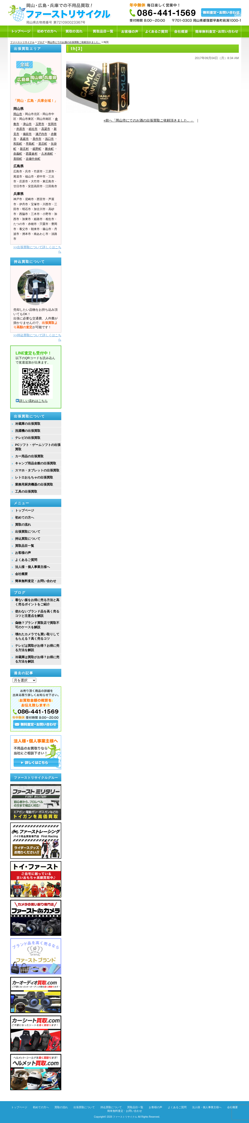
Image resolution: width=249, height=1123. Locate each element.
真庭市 (24, 139)
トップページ (24, 510)
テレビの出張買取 (27, 438)
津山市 (27, 124)
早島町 (30, 143)
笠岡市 (52, 124)
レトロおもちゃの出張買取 (34, 477)
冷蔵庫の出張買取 (27, 423)
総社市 (33, 129)
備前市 (27, 134)
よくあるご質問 (26, 560)
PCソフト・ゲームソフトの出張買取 (38, 447)
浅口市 (49, 139)
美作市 (37, 139)
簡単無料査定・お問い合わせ (35, 581)
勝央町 (49, 148)
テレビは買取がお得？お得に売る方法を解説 (37, 648)
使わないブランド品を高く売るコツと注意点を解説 (37, 614)
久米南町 (47, 153)
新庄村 (24, 148)
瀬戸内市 (41, 134)
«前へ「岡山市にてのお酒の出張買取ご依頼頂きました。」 (149, 120)
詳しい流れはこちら (32, 401)
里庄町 (42, 143)
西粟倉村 (31, 153)
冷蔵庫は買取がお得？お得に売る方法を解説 (37, 659)
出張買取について (27, 531)
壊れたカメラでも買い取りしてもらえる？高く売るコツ (37, 636)
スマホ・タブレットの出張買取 (37, 470)
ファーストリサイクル (125, 1116)
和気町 (17, 143)
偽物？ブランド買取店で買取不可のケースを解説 (37, 625)
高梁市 (45, 129)
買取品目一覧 (24, 546)
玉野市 (40, 124)
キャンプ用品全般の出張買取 (35, 463)
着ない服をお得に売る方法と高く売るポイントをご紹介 (37, 602)
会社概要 (21, 574)
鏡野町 (37, 148)
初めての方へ (24, 517)
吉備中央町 (33, 158)
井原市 (20, 129)
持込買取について (27, 538)
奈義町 (17, 153)
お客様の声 (23, 553)
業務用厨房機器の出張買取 (34, 484)
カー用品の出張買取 (29, 456)
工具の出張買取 (26, 491)
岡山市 (17, 114)
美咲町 (17, 158)
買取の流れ (23, 524)
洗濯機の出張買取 (27, 431)
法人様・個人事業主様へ (32, 567)
